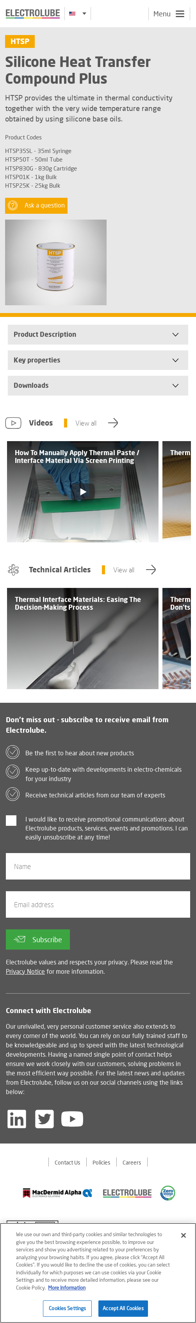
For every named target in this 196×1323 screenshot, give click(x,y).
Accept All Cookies (123, 1312)
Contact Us (67, 1162)
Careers (132, 1162)
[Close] (183, 1238)
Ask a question (36, 205)
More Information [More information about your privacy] (67, 1291)
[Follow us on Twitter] (44, 1119)
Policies (101, 1162)
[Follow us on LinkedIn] (17, 1119)
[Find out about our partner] (57, 1193)
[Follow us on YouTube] (72, 1119)
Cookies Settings (67, 1312)
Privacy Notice (25, 971)
